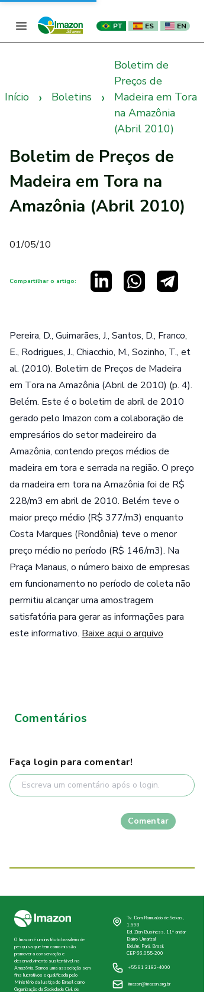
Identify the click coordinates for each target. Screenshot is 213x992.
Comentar (148, 821)
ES (143, 26)
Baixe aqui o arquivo (122, 633)
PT (111, 26)
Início (17, 97)
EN (175, 26)
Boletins (71, 97)
